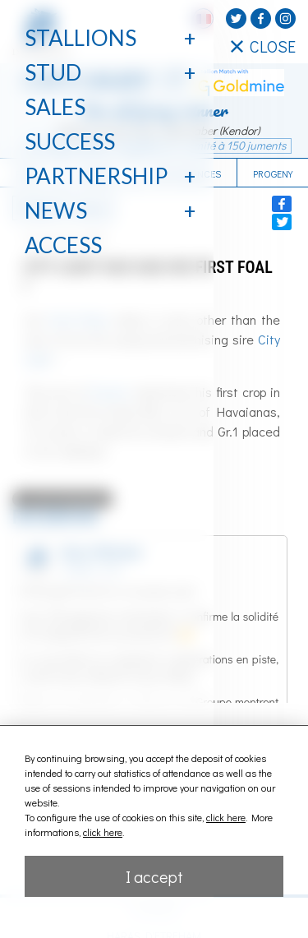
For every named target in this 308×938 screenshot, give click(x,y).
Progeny (272, 173)
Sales (55, 107)
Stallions (80, 38)
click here (226, 817)
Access (63, 245)
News (56, 210)
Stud (53, 72)
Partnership (96, 176)
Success (70, 141)
